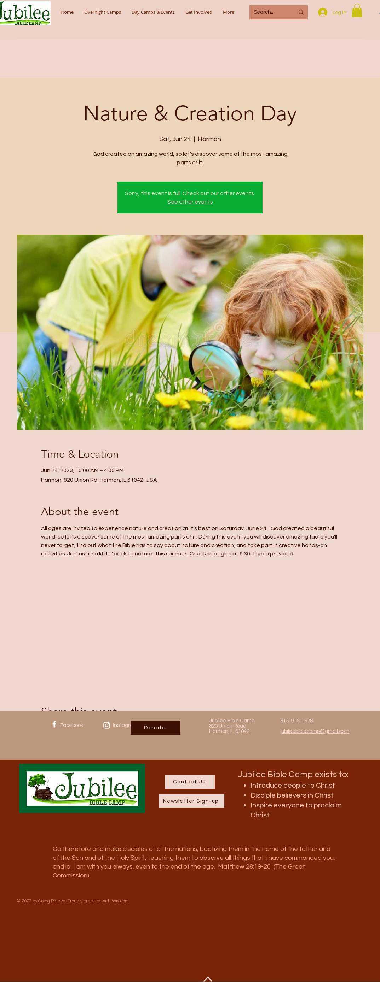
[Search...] (269, 12)
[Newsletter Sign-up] (191, 801)
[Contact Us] (190, 782)
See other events (190, 202)
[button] (357, 10)
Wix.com (120, 901)
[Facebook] (54, 724)
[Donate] (155, 728)
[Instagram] (106, 725)
